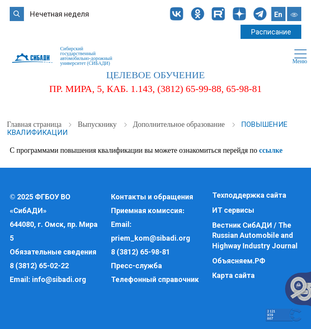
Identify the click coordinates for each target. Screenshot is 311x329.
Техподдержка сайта (249, 195)
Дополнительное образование (179, 124)
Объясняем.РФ (238, 260)
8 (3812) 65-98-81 (140, 252)
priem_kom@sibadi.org (150, 238)
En (278, 14)
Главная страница (35, 124)
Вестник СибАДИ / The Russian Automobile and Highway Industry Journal (255, 235)
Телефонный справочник (155, 279)
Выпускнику (98, 124)
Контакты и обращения (152, 196)
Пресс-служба (136, 265)
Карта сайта (233, 275)
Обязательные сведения (53, 252)
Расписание (271, 32)
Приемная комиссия (146, 210)
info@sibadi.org (59, 279)
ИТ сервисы (233, 210)
